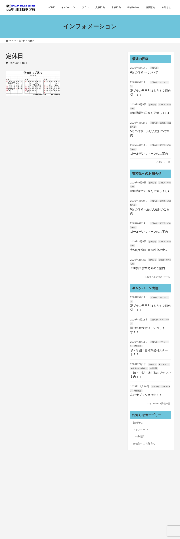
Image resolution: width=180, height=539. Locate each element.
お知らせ (154, 68)
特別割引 (138, 346)
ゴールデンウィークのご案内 (149, 153)
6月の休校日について (144, 72)
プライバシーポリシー (66, 495)
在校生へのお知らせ (139, 368)
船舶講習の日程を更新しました (150, 112)
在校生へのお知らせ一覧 (157, 276)
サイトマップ (95, 495)
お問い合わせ (118, 495)
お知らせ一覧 (163, 162)
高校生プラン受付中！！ (146, 395)
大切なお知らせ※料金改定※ (149, 249)
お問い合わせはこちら (26, 519)
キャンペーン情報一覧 (158, 403)
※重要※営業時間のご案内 (147, 268)
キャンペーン (164, 364)
